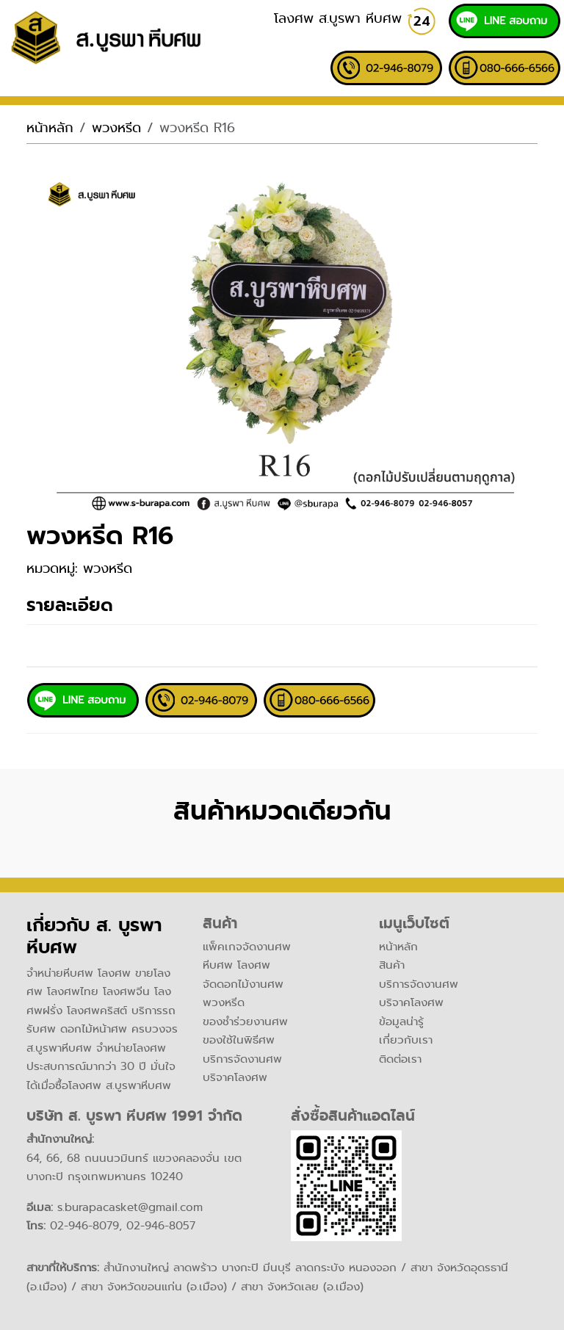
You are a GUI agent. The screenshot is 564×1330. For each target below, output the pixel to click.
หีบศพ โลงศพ (236, 965)
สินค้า (392, 965)
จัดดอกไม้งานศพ (243, 984)
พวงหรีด (116, 127)
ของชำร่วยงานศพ (245, 1021)
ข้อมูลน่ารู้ (401, 1021)
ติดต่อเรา (400, 1059)
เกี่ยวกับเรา (406, 1040)
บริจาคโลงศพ (235, 1077)
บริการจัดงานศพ (242, 1059)
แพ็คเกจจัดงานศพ (247, 947)
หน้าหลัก (49, 127)
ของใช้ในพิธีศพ (239, 1040)
